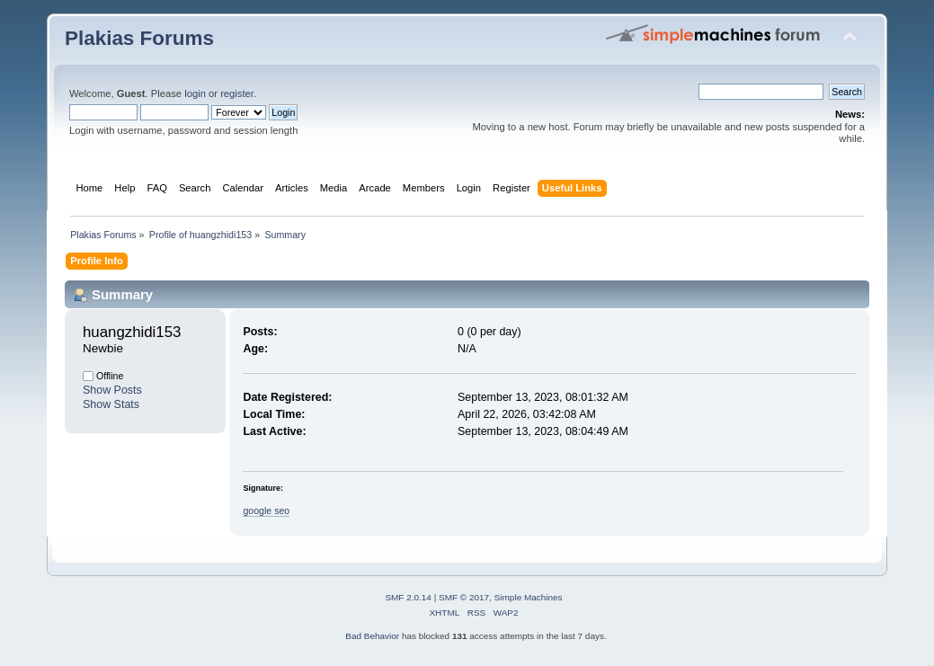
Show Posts (112, 390)
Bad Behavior (372, 636)
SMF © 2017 (464, 597)
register (237, 93)
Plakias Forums (139, 38)
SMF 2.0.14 (408, 597)
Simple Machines (528, 597)
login (195, 93)
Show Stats (111, 404)
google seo (266, 510)
